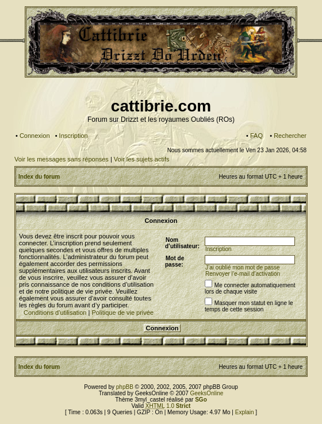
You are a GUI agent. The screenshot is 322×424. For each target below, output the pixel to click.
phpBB (124, 387)
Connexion (35, 135)
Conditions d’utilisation (55, 312)
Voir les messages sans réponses (61, 159)
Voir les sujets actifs (142, 159)
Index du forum (39, 177)
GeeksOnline (206, 393)
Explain (244, 412)
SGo (201, 399)
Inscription (73, 135)
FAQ (256, 135)
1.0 (168, 406)
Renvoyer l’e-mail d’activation (242, 274)
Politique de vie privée (122, 312)
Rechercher (290, 135)
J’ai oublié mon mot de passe (242, 267)
